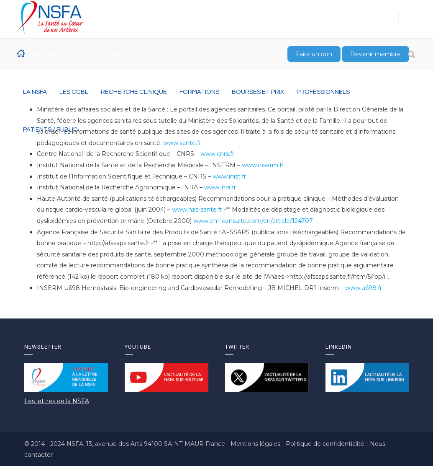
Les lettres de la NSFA (56, 401)
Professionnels (323, 92)
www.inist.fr (229, 176)
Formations (199, 92)
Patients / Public (50, 130)
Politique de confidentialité (326, 444)
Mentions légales (256, 444)
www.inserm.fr (263, 165)
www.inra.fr (220, 187)
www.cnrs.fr (217, 154)
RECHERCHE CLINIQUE (134, 92)
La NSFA (35, 92)
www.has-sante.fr (197, 209)
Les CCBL (73, 92)
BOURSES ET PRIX (258, 92)
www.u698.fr (363, 288)
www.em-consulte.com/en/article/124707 (253, 221)
